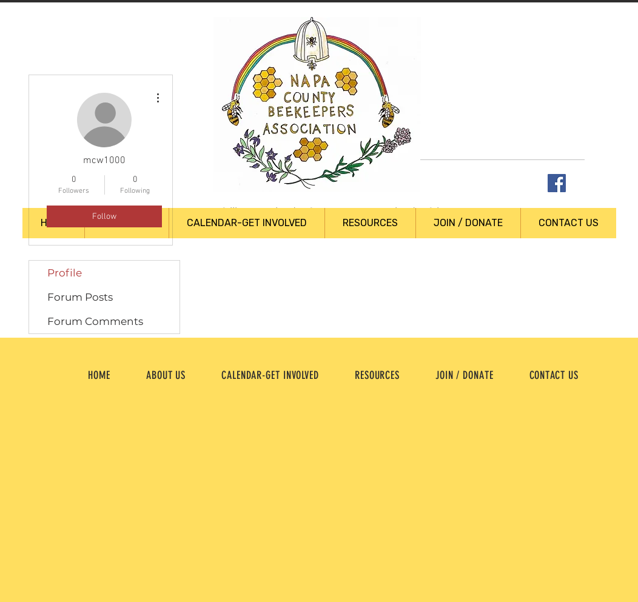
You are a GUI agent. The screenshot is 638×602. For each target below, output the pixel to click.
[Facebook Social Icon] (557, 183)
